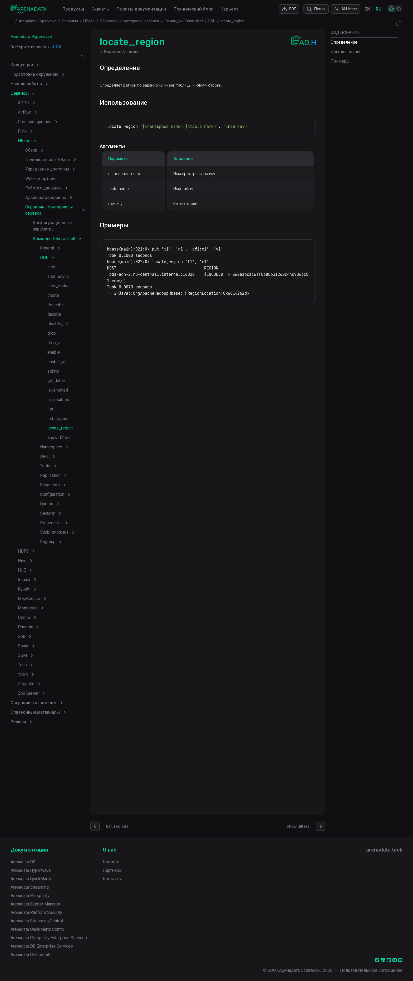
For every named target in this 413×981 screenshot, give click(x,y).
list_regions (58, 418)
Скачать (100, 9)
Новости (111, 861)
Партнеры (112, 870)
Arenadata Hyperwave (31, 36)
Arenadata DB (23, 861)
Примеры (340, 61)
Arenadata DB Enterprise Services (42, 946)
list (50, 409)
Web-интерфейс (40, 178)
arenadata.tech (384, 850)
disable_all (57, 323)
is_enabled (57, 390)
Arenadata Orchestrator (32, 954)
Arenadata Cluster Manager (35, 904)
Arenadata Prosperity (30, 895)
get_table (56, 380)
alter (51, 266)
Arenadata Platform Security (36, 912)
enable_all (56, 361)
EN (367, 9)
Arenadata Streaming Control (37, 920)
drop (51, 333)
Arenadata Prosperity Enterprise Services (49, 937)
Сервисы (20, 93)
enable (53, 352)
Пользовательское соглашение (371, 970)
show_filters (59, 437)
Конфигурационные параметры (52, 226)
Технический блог (193, 9)
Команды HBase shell (54, 238)
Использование (346, 51)
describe (55, 304)
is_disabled (58, 399)
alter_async (58, 276)
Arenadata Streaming (30, 887)
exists (53, 371)
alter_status (58, 285)
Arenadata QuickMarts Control (38, 929)
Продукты (73, 9)
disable (54, 314)
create (53, 295)
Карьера (229, 9)
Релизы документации (141, 9)
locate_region (60, 428)
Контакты (112, 878)
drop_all (54, 342)
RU (378, 9)
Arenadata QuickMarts (31, 878)
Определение (344, 42)
